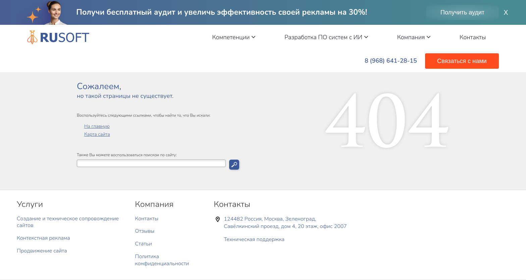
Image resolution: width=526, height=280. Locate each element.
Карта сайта (97, 134)
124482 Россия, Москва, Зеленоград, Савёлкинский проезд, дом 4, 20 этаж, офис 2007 (285, 222)
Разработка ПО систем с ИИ (326, 37)
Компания (414, 37)
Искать (234, 165)
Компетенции (234, 37)
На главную (97, 126)
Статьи (143, 243)
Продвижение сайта (42, 251)
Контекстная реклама (43, 238)
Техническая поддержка (254, 239)
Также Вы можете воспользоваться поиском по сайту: (127, 155)
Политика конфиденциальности (162, 260)
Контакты (473, 37)
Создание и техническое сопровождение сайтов (68, 222)
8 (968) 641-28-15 (391, 61)
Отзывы (144, 231)
